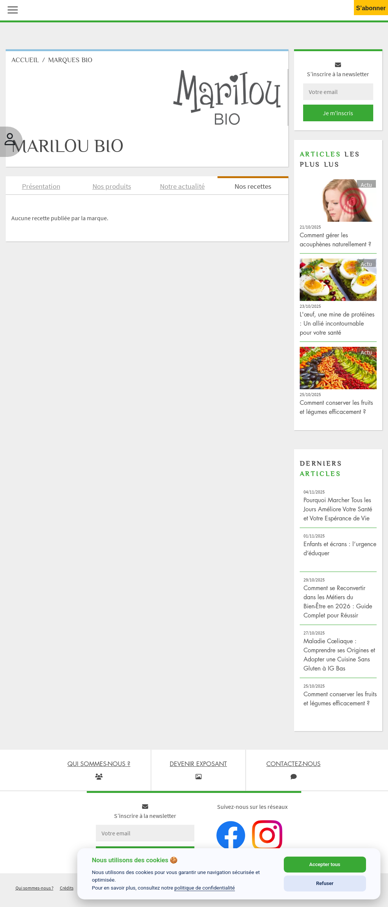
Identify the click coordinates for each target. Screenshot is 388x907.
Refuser (324, 883)
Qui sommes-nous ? (34, 888)
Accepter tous (324, 864)
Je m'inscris (338, 113)
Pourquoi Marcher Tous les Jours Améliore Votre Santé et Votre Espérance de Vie (338, 509)
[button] (11, 9)
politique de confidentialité (204, 888)
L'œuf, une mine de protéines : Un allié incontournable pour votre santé (337, 323)
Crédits (67, 888)
